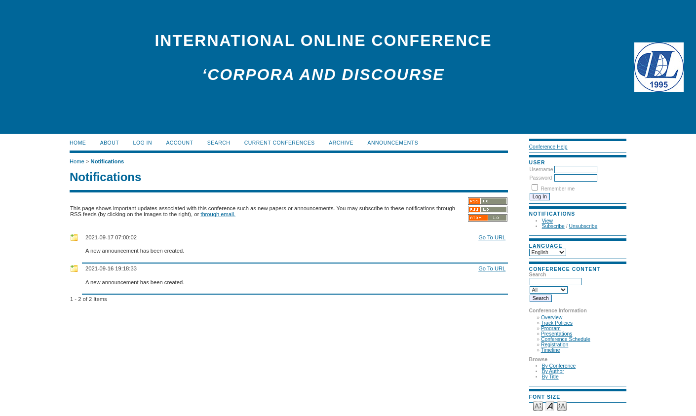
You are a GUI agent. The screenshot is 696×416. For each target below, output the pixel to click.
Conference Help (548, 147)
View (547, 221)
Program (551, 328)
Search (218, 143)
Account (179, 143)
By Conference (559, 366)
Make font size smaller (538, 405)
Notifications (107, 161)
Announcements (393, 143)
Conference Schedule (565, 339)
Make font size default (550, 405)
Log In (142, 143)
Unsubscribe (583, 226)
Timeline (550, 350)
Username (541, 169)
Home (78, 143)
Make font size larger (562, 405)
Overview (551, 317)
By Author (553, 371)
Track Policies (557, 323)
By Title (550, 376)
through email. (217, 214)
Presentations (557, 334)
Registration (554, 344)
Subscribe (553, 226)
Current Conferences (279, 143)
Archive (341, 143)
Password (541, 178)
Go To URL (491, 237)
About (109, 143)
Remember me (558, 188)
